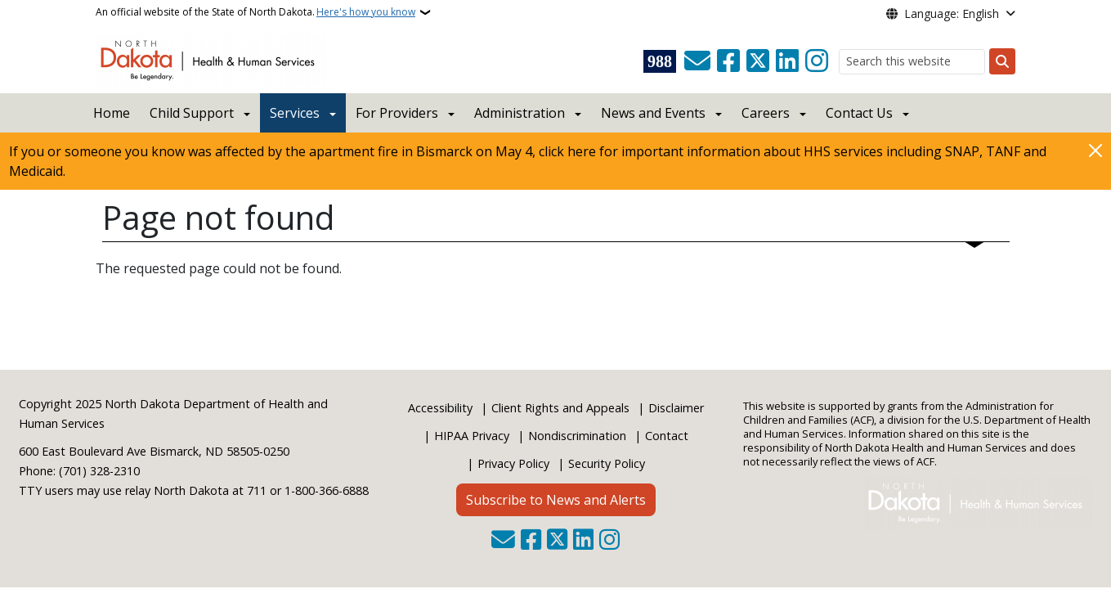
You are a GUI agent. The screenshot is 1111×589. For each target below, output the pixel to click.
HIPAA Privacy (471, 435)
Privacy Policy (513, 463)
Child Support (192, 113)
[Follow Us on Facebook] (728, 61)
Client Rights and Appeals (560, 408)
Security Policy (606, 463)
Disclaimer (676, 408)
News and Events (653, 113)
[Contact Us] (697, 61)
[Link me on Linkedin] (787, 61)
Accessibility (440, 408)
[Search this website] (912, 61)
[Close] (1095, 150)
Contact (666, 435)
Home (111, 113)
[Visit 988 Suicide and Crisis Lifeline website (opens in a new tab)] (660, 61)
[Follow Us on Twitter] (757, 61)
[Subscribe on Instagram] (816, 61)
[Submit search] (1002, 61)
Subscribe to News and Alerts (556, 500)
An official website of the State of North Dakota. (255, 12)
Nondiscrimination (577, 435)
